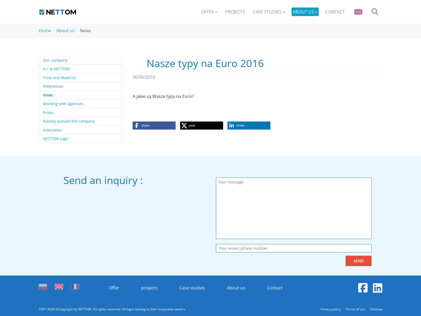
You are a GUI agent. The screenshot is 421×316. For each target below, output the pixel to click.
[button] (209, 12)
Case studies (192, 288)
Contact (275, 288)
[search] (375, 12)
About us (236, 288)
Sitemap (376, 309)
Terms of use (356, 309)
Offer (114, 288)
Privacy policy (331, 309)
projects (149, 288)
